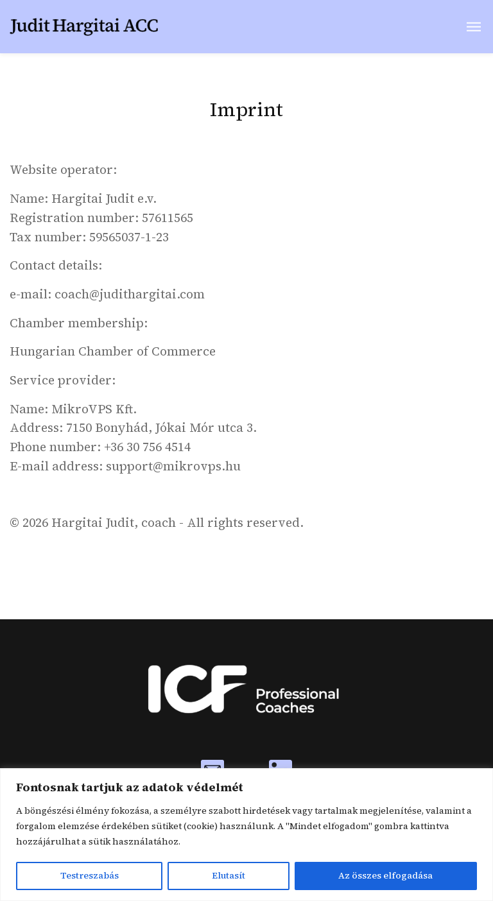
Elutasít (228, 876)
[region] (246, 834)
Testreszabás (89, 876)
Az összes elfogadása (385, 876)
